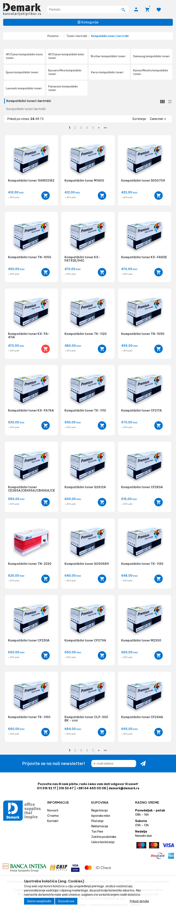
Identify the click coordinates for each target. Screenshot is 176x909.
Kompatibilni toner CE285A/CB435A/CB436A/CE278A (35, 488)
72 (42, 119)
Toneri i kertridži (76, 36)
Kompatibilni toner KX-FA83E (144, 257)
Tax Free (97, 831)
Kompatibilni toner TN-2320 (29, 564)
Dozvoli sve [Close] (66, 903)
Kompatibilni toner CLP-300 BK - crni (86, 718)
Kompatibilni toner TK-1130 (142, 564)
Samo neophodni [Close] (39, 903)
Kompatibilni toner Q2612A (85, 487)
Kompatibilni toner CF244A (142, 717)
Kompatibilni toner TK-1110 (85, 410)
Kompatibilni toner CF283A (142, 487)
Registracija (99, 810)
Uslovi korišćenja (102, 842)
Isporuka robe (100, 816)
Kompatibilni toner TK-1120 (85, 334)
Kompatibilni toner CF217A (141, 410)
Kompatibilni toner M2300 (141, 640)
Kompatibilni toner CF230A (29, 640)
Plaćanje (97, 821)
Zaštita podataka (103, 837)
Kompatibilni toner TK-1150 (29, 717)
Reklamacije (99, 826)
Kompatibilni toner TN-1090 (142, 334)
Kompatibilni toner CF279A (85, 640)
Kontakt (52, 821)
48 (37, 119)
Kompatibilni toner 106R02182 (31, 180)
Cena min (158, 119)
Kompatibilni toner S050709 (143, 180)
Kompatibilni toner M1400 (84, 180)
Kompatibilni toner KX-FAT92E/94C (82, 258)
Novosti (52, 810)
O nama (53, 816)
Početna (52, 36)
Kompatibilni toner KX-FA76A (31, 410)
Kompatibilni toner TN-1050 (29, 257)
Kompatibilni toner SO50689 (86, 564)
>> (105, 128)
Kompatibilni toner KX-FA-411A (29, 335)
